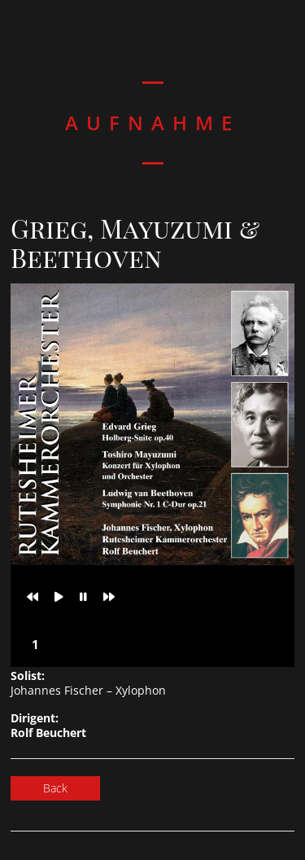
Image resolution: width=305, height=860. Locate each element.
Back (55, 788)
